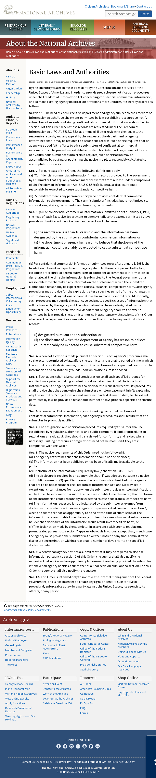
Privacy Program (11, 421)
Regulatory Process (13, 218)
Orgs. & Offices (92, 629)
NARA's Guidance (11, 234)
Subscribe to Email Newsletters (54, 646)
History (10, 97)
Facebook (58, 746)
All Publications (52, 658)
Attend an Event (52, 684)
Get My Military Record (19, 684)
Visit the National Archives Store (133, 685)
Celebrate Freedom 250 (57, 703)
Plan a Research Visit (17, 689)
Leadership (13, 93)
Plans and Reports (129, 656)
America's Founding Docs (95, 689)
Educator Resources (78, 27)
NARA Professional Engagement (14, 407)
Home (9, 52)
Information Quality (13, 340)
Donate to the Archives (57, 689)
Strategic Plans (11, 131)
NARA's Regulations (13, 226)
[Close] (151, 740)
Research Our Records (15, 27)
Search (145, 14)
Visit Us (109, 27)
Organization (14, 88)
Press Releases (11, 328)
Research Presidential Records (18, 709)
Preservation (13, 655)
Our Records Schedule (14, 348)
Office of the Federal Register (92, 650)
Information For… (19, 629)
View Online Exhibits (17, 698)
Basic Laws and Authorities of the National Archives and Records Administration (74, 52)
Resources (88, 678)
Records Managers (16, 660)
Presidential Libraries (93, 664)
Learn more (120, 771)
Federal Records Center (94, 643)
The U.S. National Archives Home (39, 9)
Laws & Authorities (13, 211)
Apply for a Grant (15, 703)
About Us (125, 629)
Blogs (46, 653)
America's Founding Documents (140, 27)
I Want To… (14, 678)
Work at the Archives (55, 693)
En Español (86, 703)
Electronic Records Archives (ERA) (12, 359)
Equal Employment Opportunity (13, 309)
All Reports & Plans (14, 189)
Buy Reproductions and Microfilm (132, 693)
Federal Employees (17, 640)
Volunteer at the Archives (58, 698)
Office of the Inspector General (94, 658)
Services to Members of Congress (13, 371)
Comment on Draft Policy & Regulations (14, 266)
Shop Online (128, 678)
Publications (13, 334)
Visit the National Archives (21, 693)
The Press (11, 664)
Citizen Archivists (97, 6)
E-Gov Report (14, 166)
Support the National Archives (13, 382)
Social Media (87, 698)
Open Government (129, 661)
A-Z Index (85, 684)
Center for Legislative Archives (93, 637)
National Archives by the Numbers (14, 105)
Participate (52, 678)
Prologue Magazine (54, 640)
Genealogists (13, 645)
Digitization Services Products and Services (14, 394)
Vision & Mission (11, 82)
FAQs (9, 415)
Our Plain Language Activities (129, 667)
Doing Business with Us (132, 652)
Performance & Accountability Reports (14, 157)
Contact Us (144, 6)
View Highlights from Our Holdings (20, 717)
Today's (58, 635)
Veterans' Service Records (47, 27)
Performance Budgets (14, 146)
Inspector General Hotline (12, 277)
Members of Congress (18, 650)
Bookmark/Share (123, 6)
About (19, 52)
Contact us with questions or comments (27, 610)
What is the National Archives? (130, 637)
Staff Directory (89, 669)
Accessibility (44, 762)
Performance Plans (14, 138)
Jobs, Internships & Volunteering (14, 298)
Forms (84, 713)
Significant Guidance (12, 241)
